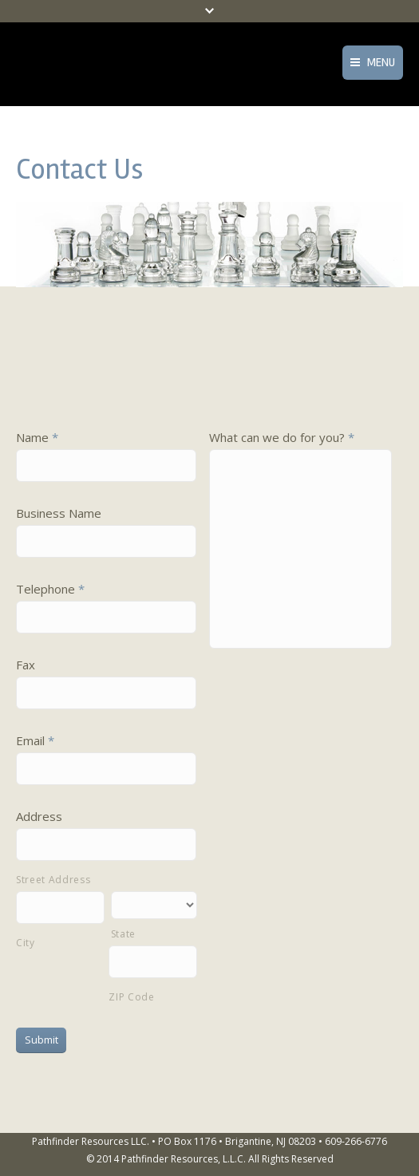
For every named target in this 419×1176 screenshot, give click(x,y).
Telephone (50, 589)
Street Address (53, 879)
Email (35, 740)
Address (39, 816)
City (25, 942)
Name (37, 437)
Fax (25, 665)
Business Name (58, 513)
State (123, 934)
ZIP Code (131, 997)
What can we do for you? (281, 437)
